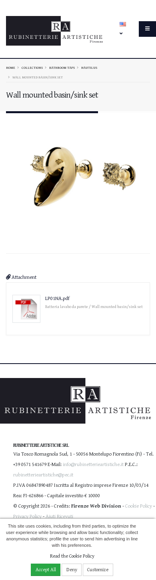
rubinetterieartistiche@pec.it (43, 473)
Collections (32, 68)
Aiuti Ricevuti (59, 515)
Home (10, 68)
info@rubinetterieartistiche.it (93, 463)
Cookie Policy (138, 505)
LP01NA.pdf (57, 297)
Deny (71, 570)
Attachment (21, 275)
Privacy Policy (27, 515)
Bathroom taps (62, 68)
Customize (97, 570)
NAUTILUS (89, 68)
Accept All (46, 570)
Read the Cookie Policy (72, 556)
